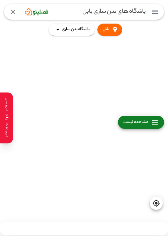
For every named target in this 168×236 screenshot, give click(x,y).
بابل (109, 30)
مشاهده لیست (141, 122)
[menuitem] (155, 12)
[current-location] (156, 203)
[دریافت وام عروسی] (6, 117)
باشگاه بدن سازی (72, 30)
